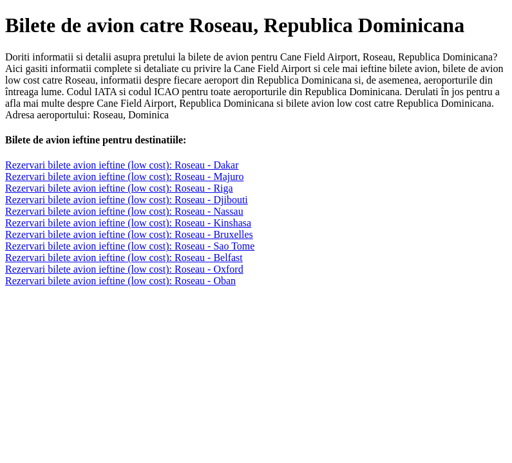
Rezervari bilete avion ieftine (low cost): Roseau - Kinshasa (128, 222)
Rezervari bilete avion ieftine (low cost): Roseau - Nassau (124, 211)
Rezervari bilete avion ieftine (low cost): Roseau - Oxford (124, 269)
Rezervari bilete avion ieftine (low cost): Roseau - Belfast (124, 257)
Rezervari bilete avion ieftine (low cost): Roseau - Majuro (124, 176)
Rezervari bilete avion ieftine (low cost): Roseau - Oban (120, 280)
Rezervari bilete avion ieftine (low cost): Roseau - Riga (119, 188)
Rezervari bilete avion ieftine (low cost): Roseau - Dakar (122, 164)
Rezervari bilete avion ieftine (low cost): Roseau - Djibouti (126, 199)
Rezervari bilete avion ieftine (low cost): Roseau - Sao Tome (129, 246)
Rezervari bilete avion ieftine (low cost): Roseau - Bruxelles (129, 234)
